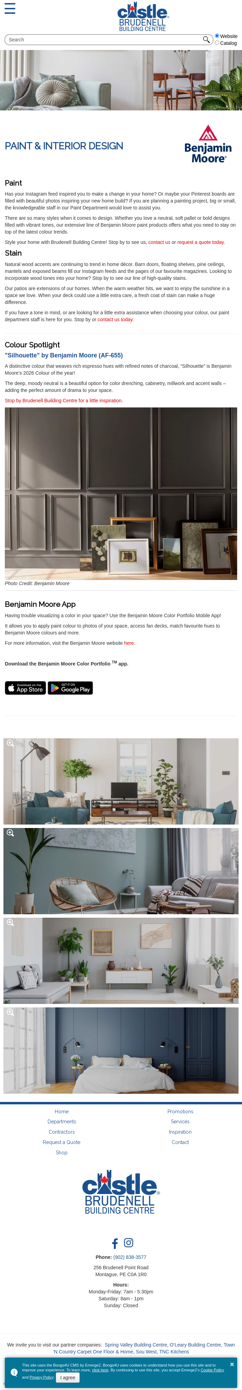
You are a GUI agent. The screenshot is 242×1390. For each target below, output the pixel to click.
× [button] (232, 1364)
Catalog (226, 43)
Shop (62, 1152)
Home (62, 1111)
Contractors (62, 1132)
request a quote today (200, 242)
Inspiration (180, 1132)
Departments (62, 1121)
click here (100, 1370)
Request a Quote (61, 1142)
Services (180, 1121)
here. (129, 643)
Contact (180, 1142)
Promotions (180, 1111)
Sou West (146, 1351)
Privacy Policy (42, 1377)
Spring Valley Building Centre (136, 1345)
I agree (67, 1377)
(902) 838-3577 (130, 1257)
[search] (105, 39)
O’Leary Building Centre (195, 1345)
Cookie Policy (212, 1370)
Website (226, 36)
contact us (159, 242)
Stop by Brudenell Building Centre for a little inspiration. (64, 400)
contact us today (115, 319)
